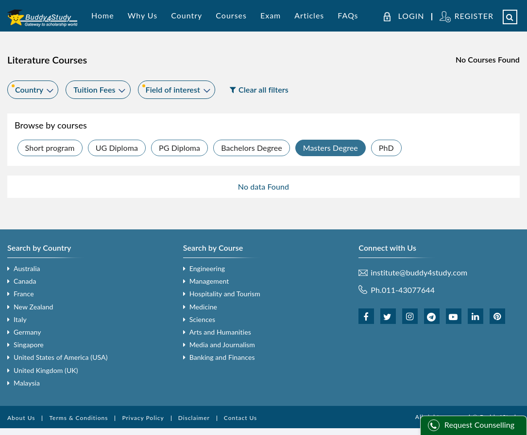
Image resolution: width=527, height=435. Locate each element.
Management (209, 281)
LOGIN (411, 16)
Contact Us (240, 417)
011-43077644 (408, 289)
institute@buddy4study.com (419, 272)
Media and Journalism (222, 344)
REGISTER (473, 15)
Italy (20, 319)
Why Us (142, 15)
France (24, 294)
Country (186, 15)
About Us (21, 417)
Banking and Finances (222, 357)
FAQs (348, 15)
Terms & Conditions (78, 417)
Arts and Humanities (220, 332)
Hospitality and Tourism (224, 294)
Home (102, 15)
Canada (25, 281)
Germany (27, 332)
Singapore (29, 344)
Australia (27, 268)
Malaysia (27, 383)
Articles (309, 15)
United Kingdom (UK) (46, 370)
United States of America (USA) (61, 357)
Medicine (203, 307)
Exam (270, 15)
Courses (231, 15)
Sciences (202, 319)
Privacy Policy (143, 417)
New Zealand (33, 307)
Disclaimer (194, 417)
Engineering (207, 268)
